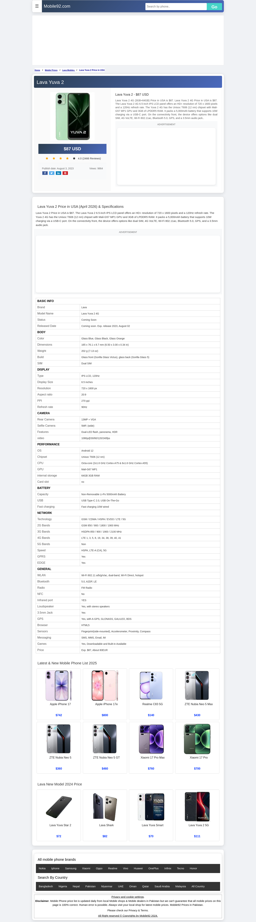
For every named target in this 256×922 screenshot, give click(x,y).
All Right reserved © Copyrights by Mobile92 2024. (128, 915)
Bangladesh (46, 886)
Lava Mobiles (68, 70)
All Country (198, 886)
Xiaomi (86, 868)
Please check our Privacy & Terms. (127, 910)
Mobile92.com (57, 6)
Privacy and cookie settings (127, 896)
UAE (121, 886)
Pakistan (90, 886)
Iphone (55, 868)
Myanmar (107, 886)
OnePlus (153, 868)
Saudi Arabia (162, 886)
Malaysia (180, 886)
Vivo (125, 868)
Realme (112, 868)
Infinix (167, 868)
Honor (193, 868)
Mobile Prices (51, 70)
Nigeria (62, 886)
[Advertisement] (128, 40)
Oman (133, 886)
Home (37, 70)
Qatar (145, 886)
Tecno (180, 868)
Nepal (76, 886)
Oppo (99, 868)
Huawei (138, 868)
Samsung (70, 868)
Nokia (42, 868)
